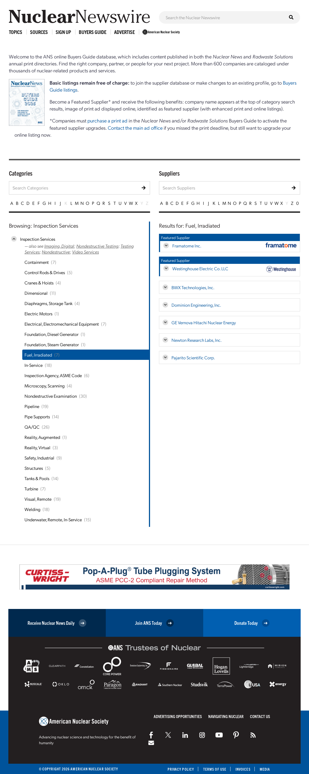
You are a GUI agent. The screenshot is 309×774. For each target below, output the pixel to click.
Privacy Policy (181, 769)
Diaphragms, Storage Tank (48, 303)
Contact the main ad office (135, 127)
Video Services (85, 252)
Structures (33, 468)
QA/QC (32, 427)
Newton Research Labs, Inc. (196, 340)
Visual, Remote (38, 499)
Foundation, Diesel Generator (51, 334)
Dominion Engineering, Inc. (196, 305)
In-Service (33, 365)
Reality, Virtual (37, 447)
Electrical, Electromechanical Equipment (61, 324)
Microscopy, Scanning (44, 386)
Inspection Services (37, 239)
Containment (36, 262)
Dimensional (36, 293)
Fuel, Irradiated (38, 355)
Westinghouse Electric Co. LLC (200, 268)
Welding (32, 509)
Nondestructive (56, 252)
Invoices (243, 769)
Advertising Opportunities (178, 716)
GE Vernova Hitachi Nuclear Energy (203, 322)
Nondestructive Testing (97, 246)
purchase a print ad (107, 120)
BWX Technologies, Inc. (192, 287)
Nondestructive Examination (50, 396)
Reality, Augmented (42, 437)
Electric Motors (38, 313)
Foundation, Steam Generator (51, 344)
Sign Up (63, 32)
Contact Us (260, 716)
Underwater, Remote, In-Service (53, 519)
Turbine (31, 489)
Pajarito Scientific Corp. (193, 357)
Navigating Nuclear (226, 716)
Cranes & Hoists (38, 283)
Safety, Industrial (39, 458)
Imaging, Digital (59, 246)
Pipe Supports (37, 416)
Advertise (124, 32)
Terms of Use (214, 769)
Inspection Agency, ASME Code (53, 375)
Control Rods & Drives (44, 272)
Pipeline (31, 406)
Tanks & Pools (36, 478)
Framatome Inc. (186, 246)
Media (265, 769)
